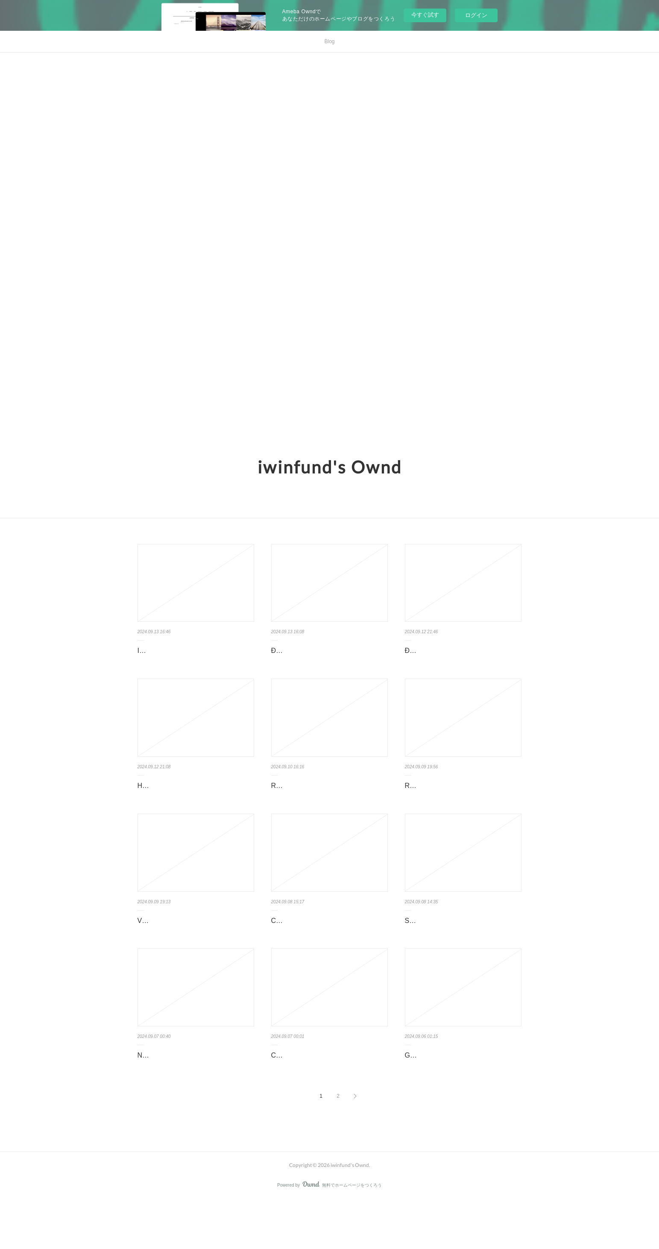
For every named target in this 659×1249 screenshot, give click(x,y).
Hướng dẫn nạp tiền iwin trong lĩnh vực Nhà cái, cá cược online (189, 804)
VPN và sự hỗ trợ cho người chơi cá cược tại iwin (192, 951)
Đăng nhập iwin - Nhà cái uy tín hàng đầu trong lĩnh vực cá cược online (327, 657)
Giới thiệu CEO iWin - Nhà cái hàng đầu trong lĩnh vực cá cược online (458, 1098)
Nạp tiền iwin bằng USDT (176, 1092)
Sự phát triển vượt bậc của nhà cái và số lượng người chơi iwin (461, 951)
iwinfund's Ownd (330, 467)
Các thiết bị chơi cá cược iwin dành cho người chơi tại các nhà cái (324, 1098)
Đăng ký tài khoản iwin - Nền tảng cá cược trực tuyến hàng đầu (460, 657)
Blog (329, 41)
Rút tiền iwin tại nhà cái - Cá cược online (322, 804)
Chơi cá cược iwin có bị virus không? (326, 945)
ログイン (476, 15)
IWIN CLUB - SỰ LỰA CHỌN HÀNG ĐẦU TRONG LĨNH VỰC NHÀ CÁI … (194, 657)
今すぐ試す (425, 15)
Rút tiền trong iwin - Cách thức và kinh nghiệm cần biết (462, 804)
